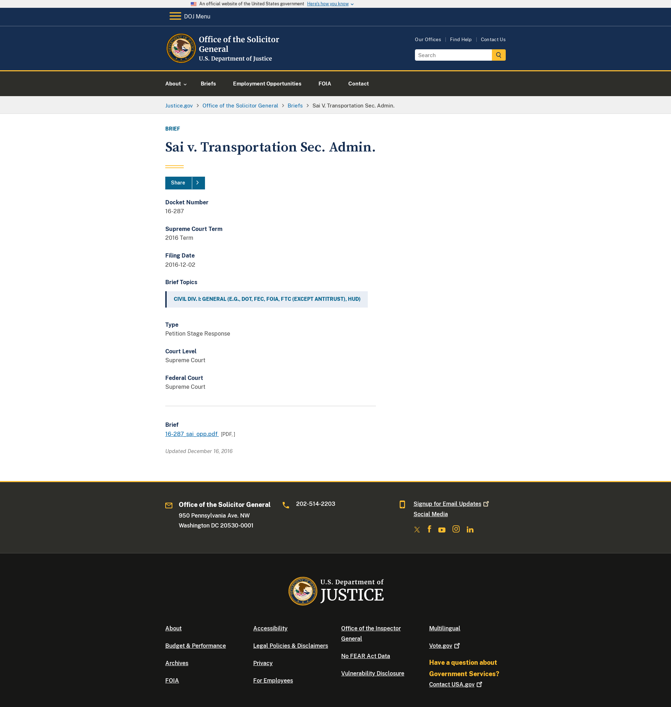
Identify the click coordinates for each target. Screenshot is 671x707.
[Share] (185, 183)
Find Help (461, 39)
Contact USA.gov (456, 684)
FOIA (172, 680)
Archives (176, 663)
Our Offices (428, 39)
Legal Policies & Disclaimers (290, 645)
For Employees (273, 680)
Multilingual (444, 628)
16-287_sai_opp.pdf (192, 434)
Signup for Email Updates (452, 504)
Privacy (263, 663)
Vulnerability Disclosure (372, 673)
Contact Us (493, 39)
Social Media (431, 514)
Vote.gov (445, 645)
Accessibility (270, 628)
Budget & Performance (195, 645)
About (173, 628)
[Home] (223, 61)
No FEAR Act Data (365, 656)
